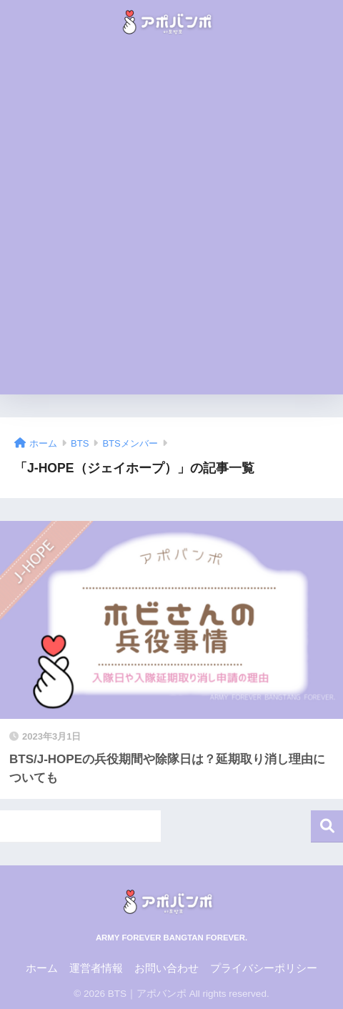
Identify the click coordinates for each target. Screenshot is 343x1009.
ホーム (42, 968)
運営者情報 (96, 968)
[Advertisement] (171, 222)
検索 (327, 826)
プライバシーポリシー (263, 968)
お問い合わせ (166, 968)
